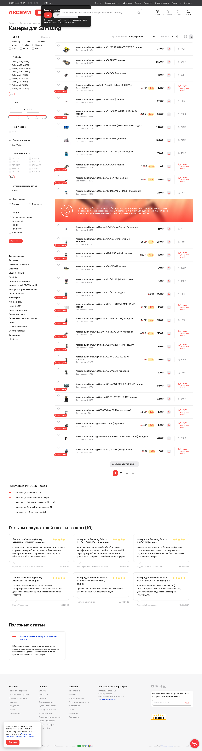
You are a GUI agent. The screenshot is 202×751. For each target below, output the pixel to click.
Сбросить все (16, 241)
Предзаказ (16, 229)
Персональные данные (49, 717)
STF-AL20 (35, 165)
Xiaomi (36, 48)
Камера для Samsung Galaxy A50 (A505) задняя (100, 60)
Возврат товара (46, 724)
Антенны (13, 260)
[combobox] (49, 3)
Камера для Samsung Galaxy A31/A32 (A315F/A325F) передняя (103, 240)
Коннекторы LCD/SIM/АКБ (23, 285)
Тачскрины (14, 335)
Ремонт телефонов (18, 691)
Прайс (12, 709)
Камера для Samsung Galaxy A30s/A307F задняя (101, 266)
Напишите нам (167, 746)
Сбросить (45, 37)
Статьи (72, 709)
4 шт (12, 132)
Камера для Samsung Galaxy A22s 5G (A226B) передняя (104, 318)
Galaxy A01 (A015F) (19, 62)
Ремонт (98, 3)
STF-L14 (34, 168)
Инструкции (74, 706)
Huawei (40, 41)
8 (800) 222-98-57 (17, 3)
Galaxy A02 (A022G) (19, 65)
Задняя (14, 204)
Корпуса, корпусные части (23, 289)
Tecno (24, 48)
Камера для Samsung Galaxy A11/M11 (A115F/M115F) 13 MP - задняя (106, 305)
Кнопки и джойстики (20, 281)
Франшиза (176, 3)
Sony (12, 48)
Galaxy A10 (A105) (18, 75)
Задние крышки (17, 273)
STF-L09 (14, 168)
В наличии (15, 232)
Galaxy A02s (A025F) (20, 68)
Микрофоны (15, 297)
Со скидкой (16, 221)
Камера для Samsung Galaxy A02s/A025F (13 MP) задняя (105, 345)
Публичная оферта (47, 706)
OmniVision (15, 145)
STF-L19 (14, 172)
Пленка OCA (15, 306)
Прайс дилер (15, 713)
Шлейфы (13, 339)
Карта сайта (44, 728)
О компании (74, 691)
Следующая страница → (124, 464)
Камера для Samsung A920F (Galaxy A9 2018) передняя (104, 331)
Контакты (188, 3)
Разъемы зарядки (18, 310)
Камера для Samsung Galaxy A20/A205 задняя (100, 164)
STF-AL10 (14, 165)
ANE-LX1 (14, 158)
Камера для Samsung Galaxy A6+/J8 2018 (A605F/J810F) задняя (109, 47)
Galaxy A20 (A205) (19, 88)
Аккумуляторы (16, 256)
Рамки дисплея (17, 314)
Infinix (13, 45)
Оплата (138, 3)
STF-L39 (34, 172)
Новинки (14, 225)
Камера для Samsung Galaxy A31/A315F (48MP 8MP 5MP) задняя (109, 125)
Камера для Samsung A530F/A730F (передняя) (100, 423)
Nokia (25, 45)
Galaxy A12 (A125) (18, 82)
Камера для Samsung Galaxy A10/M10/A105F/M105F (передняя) (108, 191)
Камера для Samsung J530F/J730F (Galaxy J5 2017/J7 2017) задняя (104, 86)
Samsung (14, 41)
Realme (37, 45)
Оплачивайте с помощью (73, 746)
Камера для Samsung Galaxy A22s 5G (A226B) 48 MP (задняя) (103, 358)
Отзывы (72, 695)
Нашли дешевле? (47, 721)
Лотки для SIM (16, 293)
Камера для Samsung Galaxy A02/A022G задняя (100, 292)
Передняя (35, 204)
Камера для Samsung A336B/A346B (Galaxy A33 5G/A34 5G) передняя (112, 436)
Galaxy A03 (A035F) (19, 72)
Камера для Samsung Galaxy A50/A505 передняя (101, 73)
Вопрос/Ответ (45, 713)
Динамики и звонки (19, 264)
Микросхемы (15, 302)
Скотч (12, 322)
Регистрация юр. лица (79, 702)
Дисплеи (13, 268)
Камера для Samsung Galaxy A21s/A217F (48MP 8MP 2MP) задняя (109, 384)
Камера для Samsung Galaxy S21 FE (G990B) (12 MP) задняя (106, 397)
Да (48, 15)
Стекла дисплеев (18, 326)
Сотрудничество (76, 698)
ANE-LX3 (34, 158)
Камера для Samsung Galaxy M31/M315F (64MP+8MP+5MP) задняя (106, 112)
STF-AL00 (35, 162)
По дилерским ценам (20, 217)
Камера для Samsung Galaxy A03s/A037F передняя (102, 371)
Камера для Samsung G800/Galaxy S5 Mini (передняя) (103, 410)
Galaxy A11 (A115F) (18, 78)
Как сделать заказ (112, 3)
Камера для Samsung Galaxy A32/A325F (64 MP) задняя (104, 279)
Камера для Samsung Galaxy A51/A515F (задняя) (101, 138)
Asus (27, 41)
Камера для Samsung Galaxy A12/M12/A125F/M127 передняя (28, 541)
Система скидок (162, 3)
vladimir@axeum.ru (107, 699)
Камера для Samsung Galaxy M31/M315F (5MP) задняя (104, 449)
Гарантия (148, 3)
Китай (13, 191)
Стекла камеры (17, 330)
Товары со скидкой (18, 698)
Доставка (127, 3)
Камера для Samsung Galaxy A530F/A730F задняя (102, 178)
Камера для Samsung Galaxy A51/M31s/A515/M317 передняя (107, 227)
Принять (12, 742)
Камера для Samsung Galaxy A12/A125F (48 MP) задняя (104, 253)
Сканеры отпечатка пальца (23, 318)
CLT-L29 (14, 162)
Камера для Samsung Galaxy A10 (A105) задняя (100, 99)
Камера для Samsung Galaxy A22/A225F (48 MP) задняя (104, 151)
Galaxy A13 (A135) (18, 85)
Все (11, 94)
